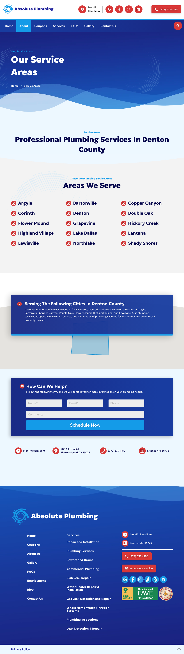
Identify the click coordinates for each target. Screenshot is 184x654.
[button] (178, 26)
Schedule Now (85, 425)
